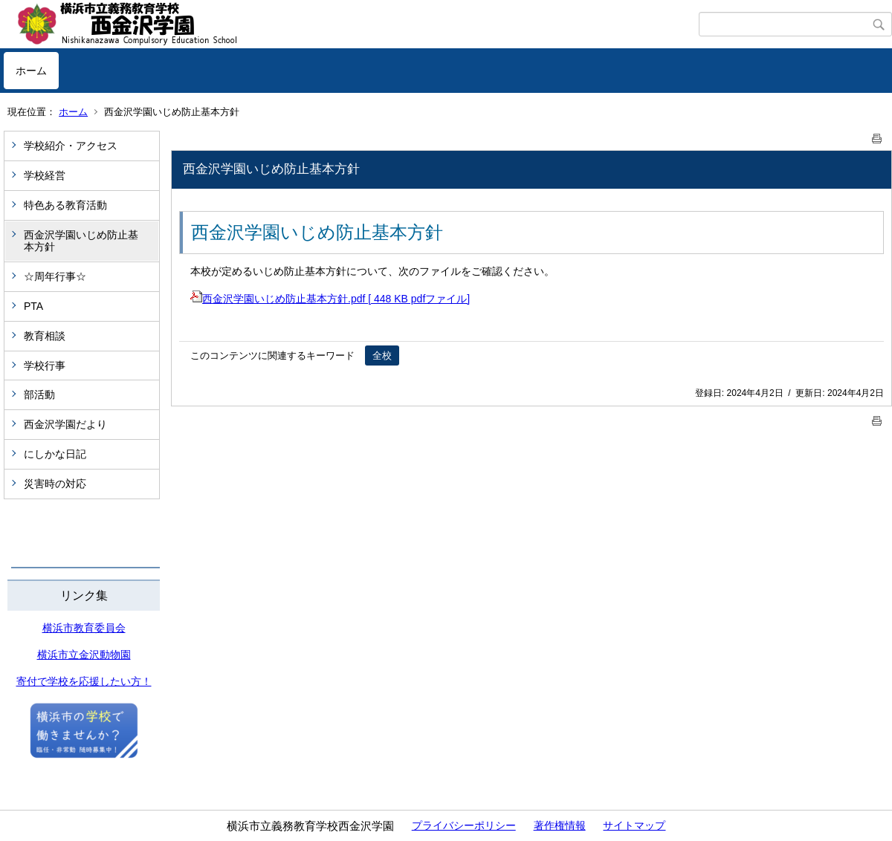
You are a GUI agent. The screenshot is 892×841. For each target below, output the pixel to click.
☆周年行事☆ (55, 276)
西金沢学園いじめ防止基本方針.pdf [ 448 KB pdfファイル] (330, 299)
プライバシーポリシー (464, 825)
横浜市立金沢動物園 (84, 654)
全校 (382, 355)
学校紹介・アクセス (70, 146)
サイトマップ (634, 825)
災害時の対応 (55, 484)
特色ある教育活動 (65, 205)
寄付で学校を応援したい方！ (84, 681)
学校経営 (44, 175)
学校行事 (44, 365)
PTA (33, 306)
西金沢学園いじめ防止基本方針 (81, 241)
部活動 (39, 394)
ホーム (31, 71)
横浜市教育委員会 (84, 628)
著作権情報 (560, 825)
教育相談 (44, 336)
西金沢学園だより (65, 424)
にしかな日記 (55, 454)
